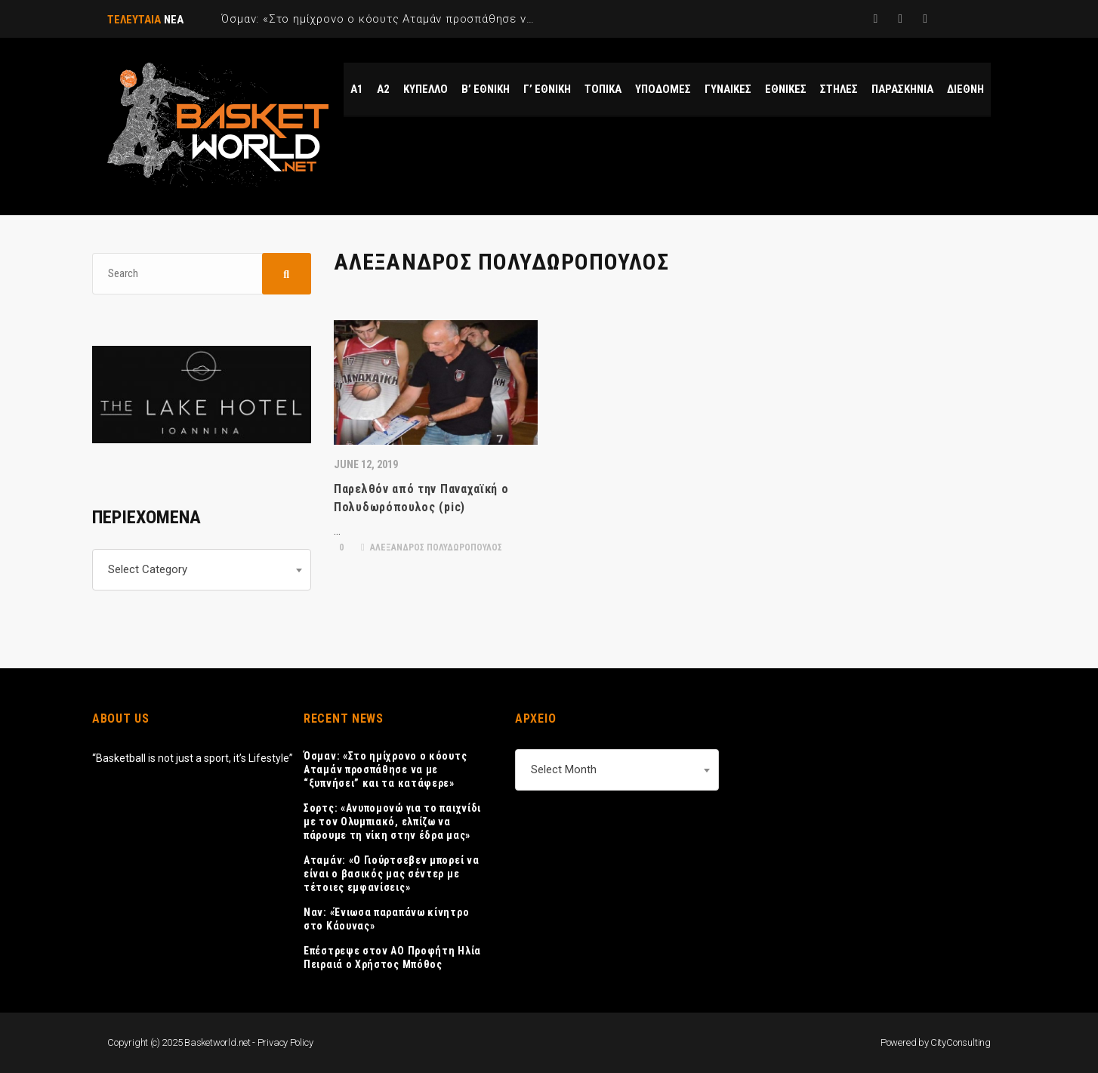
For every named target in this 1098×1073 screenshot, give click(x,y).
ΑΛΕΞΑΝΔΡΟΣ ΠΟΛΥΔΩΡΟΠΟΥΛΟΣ (431, 547)
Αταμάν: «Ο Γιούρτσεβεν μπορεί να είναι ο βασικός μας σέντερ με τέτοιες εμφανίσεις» (391, 873)
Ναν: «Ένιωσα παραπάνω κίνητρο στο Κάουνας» (386, 919)
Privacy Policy (285, 1042)
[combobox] (201, 569)
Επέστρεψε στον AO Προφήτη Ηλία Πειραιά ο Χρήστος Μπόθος (392, 957)
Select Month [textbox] (564, 769)
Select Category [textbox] (147, 569)
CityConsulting (960, 1042)
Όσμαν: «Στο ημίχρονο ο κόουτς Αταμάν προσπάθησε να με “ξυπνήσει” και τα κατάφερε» (385, 769)
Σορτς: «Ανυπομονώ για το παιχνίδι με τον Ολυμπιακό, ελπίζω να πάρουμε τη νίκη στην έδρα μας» (392, 821)
